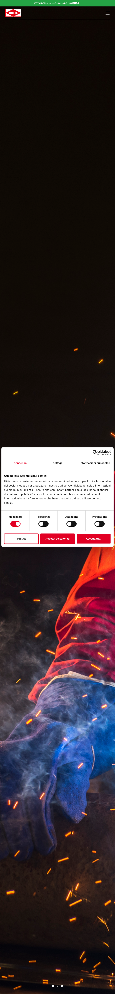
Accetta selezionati (57, 538)
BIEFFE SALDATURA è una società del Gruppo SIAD (50, 3)
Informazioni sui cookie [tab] (95, 462)
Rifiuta (21, 538)
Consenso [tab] (20, 462)
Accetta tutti (93, 538)
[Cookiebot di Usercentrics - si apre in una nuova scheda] (95, 452)
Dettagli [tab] (57, 462)
